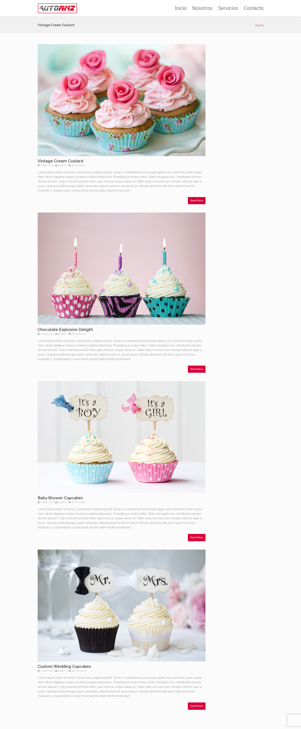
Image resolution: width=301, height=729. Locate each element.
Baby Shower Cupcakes (60, 498)
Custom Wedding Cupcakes (64, 666)
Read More (196, 200)
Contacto (254, 8)
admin (63, 165)
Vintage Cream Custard (60, 161)
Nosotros (202, 8)
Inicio (181, 8)
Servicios (228, 8)
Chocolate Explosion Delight (65, 329)
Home (259, 25)
